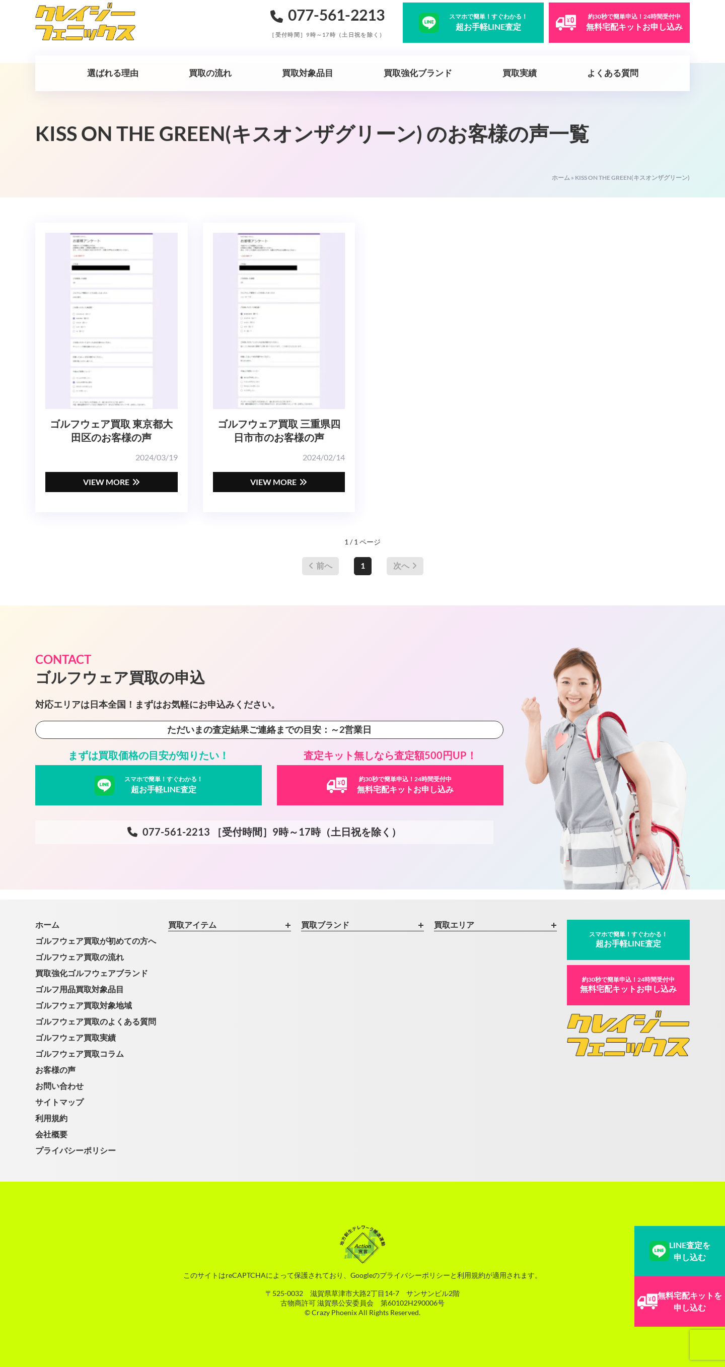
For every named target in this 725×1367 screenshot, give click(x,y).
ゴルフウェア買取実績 (75, 1037)
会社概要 (51, 1134)
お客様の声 (55, 1069)
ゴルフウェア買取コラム (79, 1053)
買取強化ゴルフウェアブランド (91, 973)
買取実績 (519, 72)
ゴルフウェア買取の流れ (79, 957)
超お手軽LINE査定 (628, 939)
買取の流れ (210, 72)
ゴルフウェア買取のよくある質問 (95, 1021)
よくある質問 (612, 72)
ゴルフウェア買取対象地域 (83, 1005)
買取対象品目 (307, 72)
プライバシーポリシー (75, 1150)
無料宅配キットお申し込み (628, 984)
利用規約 (51, 1118)
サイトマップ (59, 1102)
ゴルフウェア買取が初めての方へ (95, 940)
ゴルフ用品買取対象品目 (79, 989)
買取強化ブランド (418, 72)
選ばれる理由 (112, 72)
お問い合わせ (59, 1085)
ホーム (561, 177)
